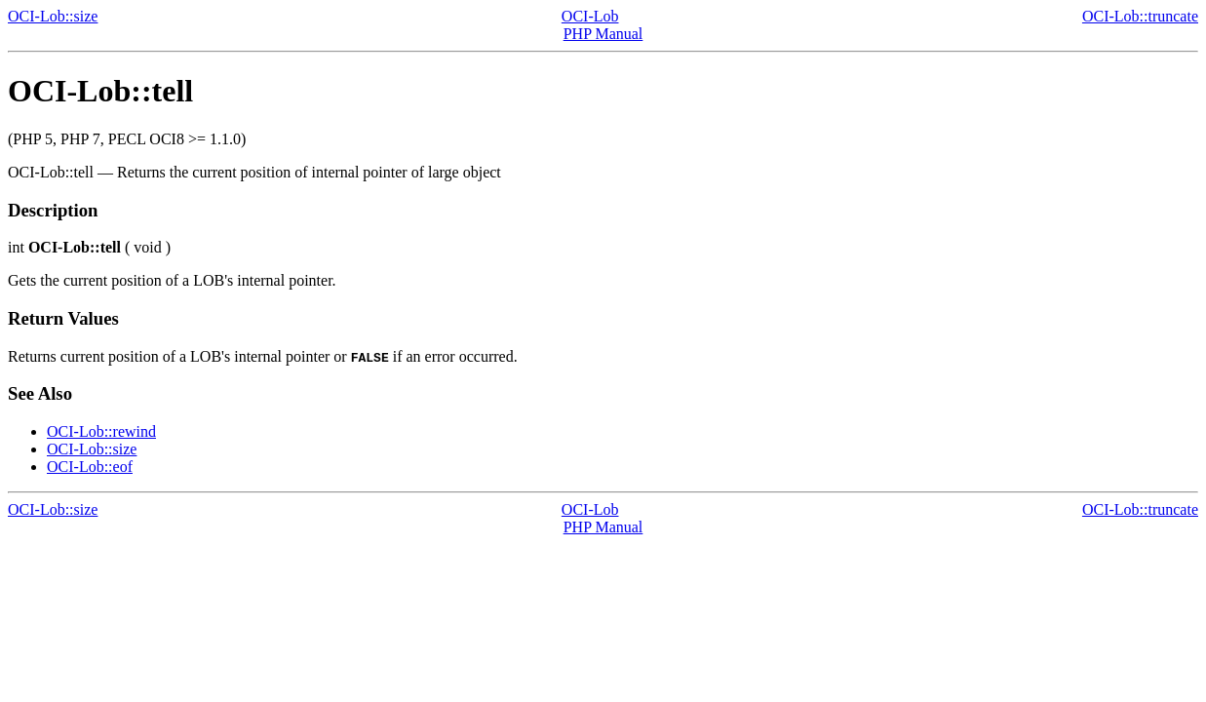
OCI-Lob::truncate (1140, 16)
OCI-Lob (590, 16)
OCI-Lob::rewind (101, 431)
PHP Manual (603, 33)
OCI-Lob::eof (90, 466)
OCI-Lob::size (52, 16)
